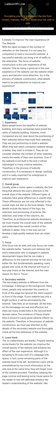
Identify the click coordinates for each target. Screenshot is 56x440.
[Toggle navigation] (47, 4)
